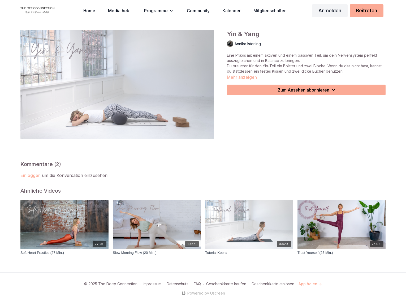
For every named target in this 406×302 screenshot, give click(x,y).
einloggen (30, 175)
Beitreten (366, 10)
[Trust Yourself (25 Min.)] (341, 252)
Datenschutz (177, 284)
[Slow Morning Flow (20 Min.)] (157, 252)
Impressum (152, 284)
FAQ (197, 284)
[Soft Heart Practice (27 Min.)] (64, 252)
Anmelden (329, 10)
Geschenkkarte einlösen (273, 284)
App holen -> (310, 284)
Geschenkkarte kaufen (226, 284)
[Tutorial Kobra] (249, 252)
